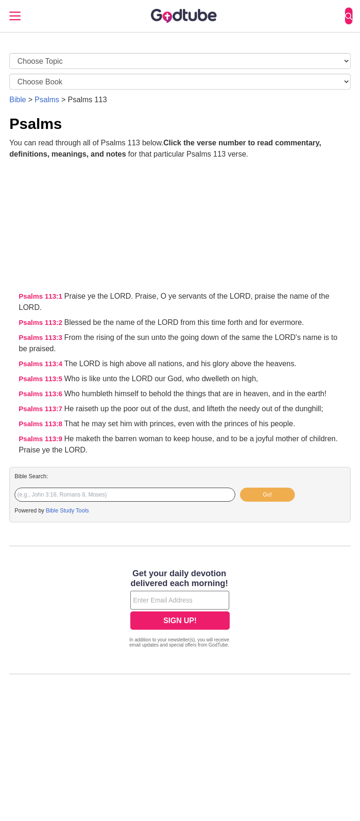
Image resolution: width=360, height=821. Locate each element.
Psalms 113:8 (41, 424)
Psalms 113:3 (41, 337)
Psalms (47, 100)
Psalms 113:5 (41, 379)
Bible (17, 100)
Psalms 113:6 (41, 394)
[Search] (348, 16)
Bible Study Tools (67, 510)
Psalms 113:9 (41, 439)
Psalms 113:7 (41, 409)
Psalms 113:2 (41, 322)
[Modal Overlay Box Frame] (180, 609)
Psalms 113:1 (41, 296)
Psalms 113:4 (41, 364)
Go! (267, 494)
